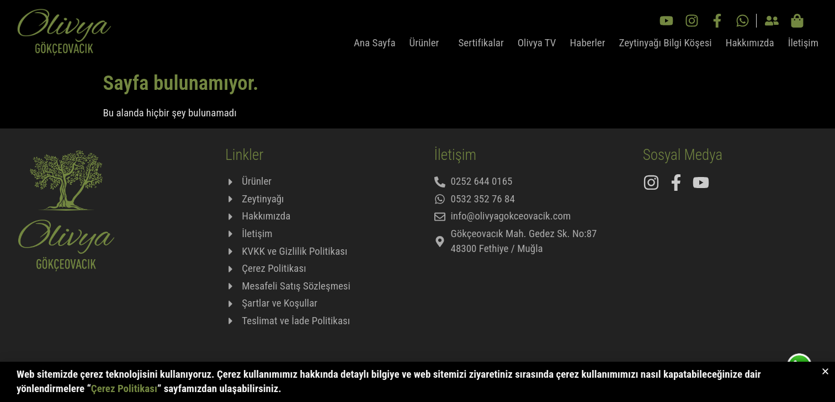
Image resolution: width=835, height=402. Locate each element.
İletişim (803, 42)
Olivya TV (537, 42)
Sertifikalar (480, 42)
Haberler (587, 42)
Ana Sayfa (375, 42)
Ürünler (427, 42)
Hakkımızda (750, 42)
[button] (825, 373)
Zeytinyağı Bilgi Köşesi (665, 42)
